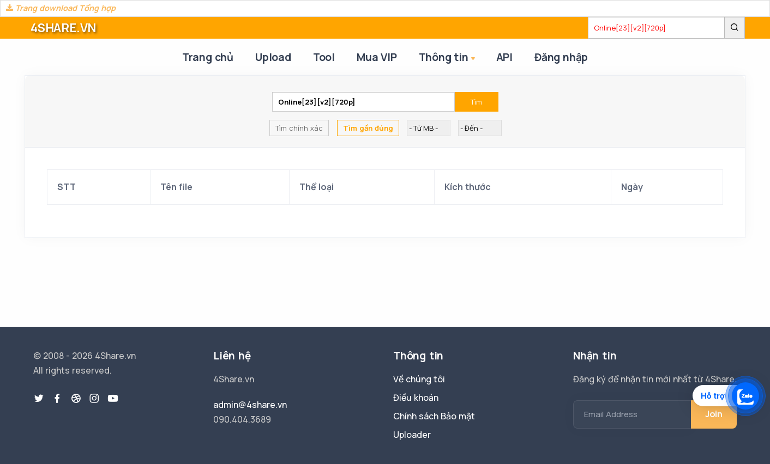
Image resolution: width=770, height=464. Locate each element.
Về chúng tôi (419, 379)
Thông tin (448, 58)
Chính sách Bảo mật (434, 416)
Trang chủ (207, 57)
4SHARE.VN (63, 28)
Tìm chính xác (299, 128)
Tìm (476, 102)
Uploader (412, 435)
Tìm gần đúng (368, 128)
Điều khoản (415, 398)
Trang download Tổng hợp (61, 8)
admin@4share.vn (250, 405)
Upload (273, 57)
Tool (324, 57)
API (504, 57)
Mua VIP (377, 57)
